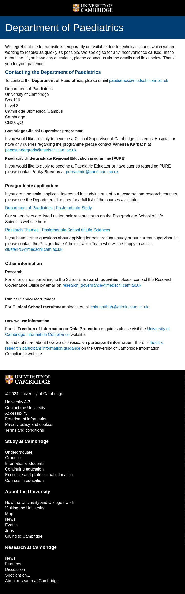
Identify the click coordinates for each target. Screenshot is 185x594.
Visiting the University (24, 508)
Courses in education (24, 480)
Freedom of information (26, 419)
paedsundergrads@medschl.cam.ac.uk (40, 150)
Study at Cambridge (27, 441)
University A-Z (18, 402)
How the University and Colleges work (39, 502)
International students (24, 463)
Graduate (13, 458)
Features (13, 564)
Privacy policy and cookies (29, 424)
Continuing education (24, 469)
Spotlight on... (17, 575)
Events (11, 525)
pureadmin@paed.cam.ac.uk (92, 172)
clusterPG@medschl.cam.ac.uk (33, 249)
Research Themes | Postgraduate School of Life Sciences (57, 230)
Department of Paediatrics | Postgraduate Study (48, 208)
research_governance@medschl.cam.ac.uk (102, 285)
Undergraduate (19, 452)
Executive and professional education (39, 475)
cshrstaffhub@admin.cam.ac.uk (119, 307)
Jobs (9, 530)
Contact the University (25, 407)
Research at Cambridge (31, 547)
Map (9, 514)
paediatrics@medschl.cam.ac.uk (138, 80)
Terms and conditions (24, 430)
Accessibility (16, 413)
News (10, 519)
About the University (27, 491)
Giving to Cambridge (24, 536)
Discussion (15, 569)
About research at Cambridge (32, 581)
